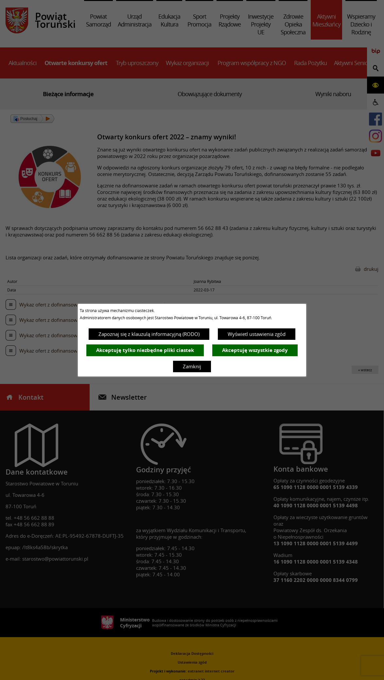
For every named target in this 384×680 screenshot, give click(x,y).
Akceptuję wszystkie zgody (255, 350)
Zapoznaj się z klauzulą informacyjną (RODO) (149, 334)
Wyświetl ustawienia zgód (257, 334)
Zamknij (192, 366)
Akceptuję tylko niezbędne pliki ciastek (145, 350)
